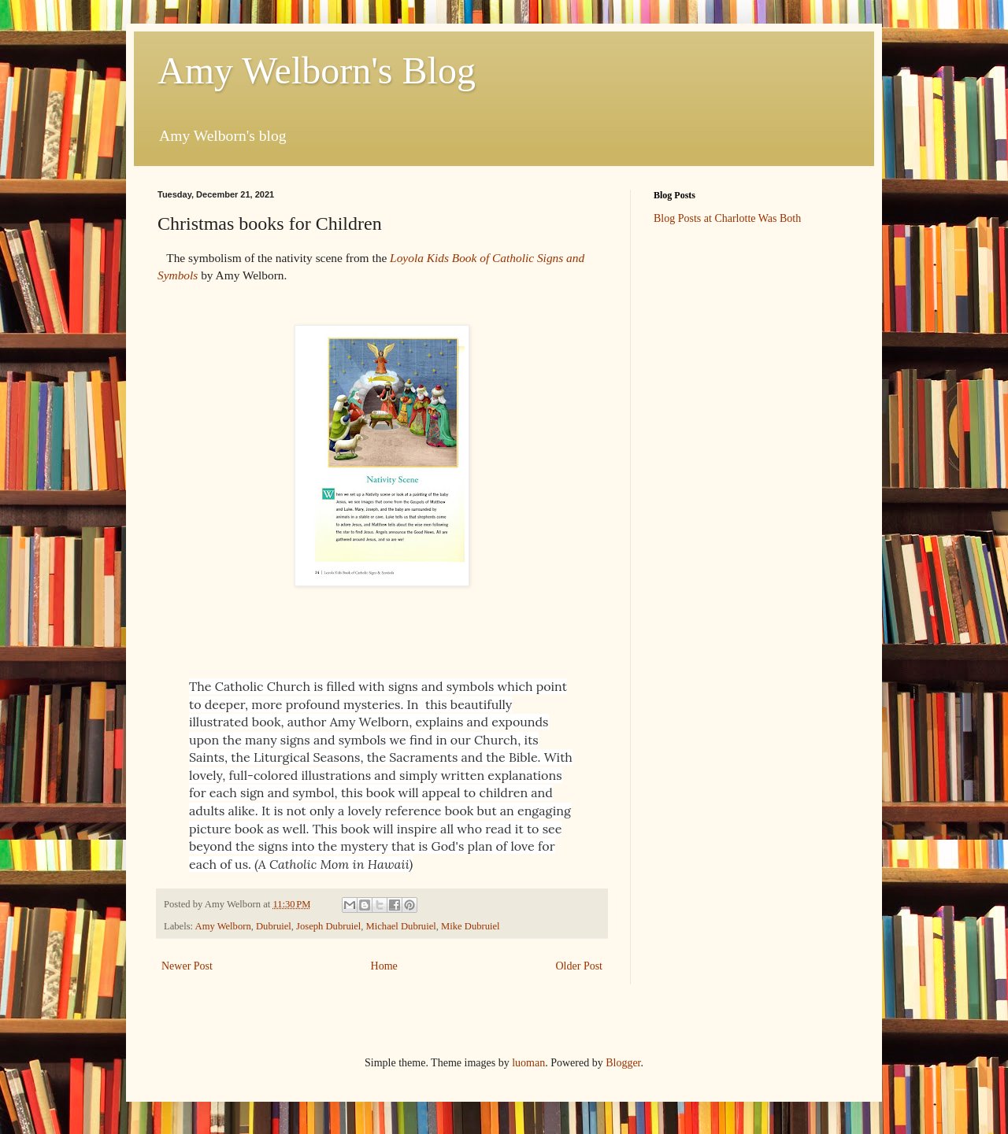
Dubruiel (273, 926)
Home (384, 966)
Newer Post (187, 966)
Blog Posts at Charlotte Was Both (727, 218)
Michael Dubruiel (401, 926)
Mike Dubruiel (470, 926)
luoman (528, 1063)
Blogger (623, 1063)
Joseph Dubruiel (328, 926)
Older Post (579, 966)
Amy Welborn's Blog (317, 70)
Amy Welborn (223, 926)
